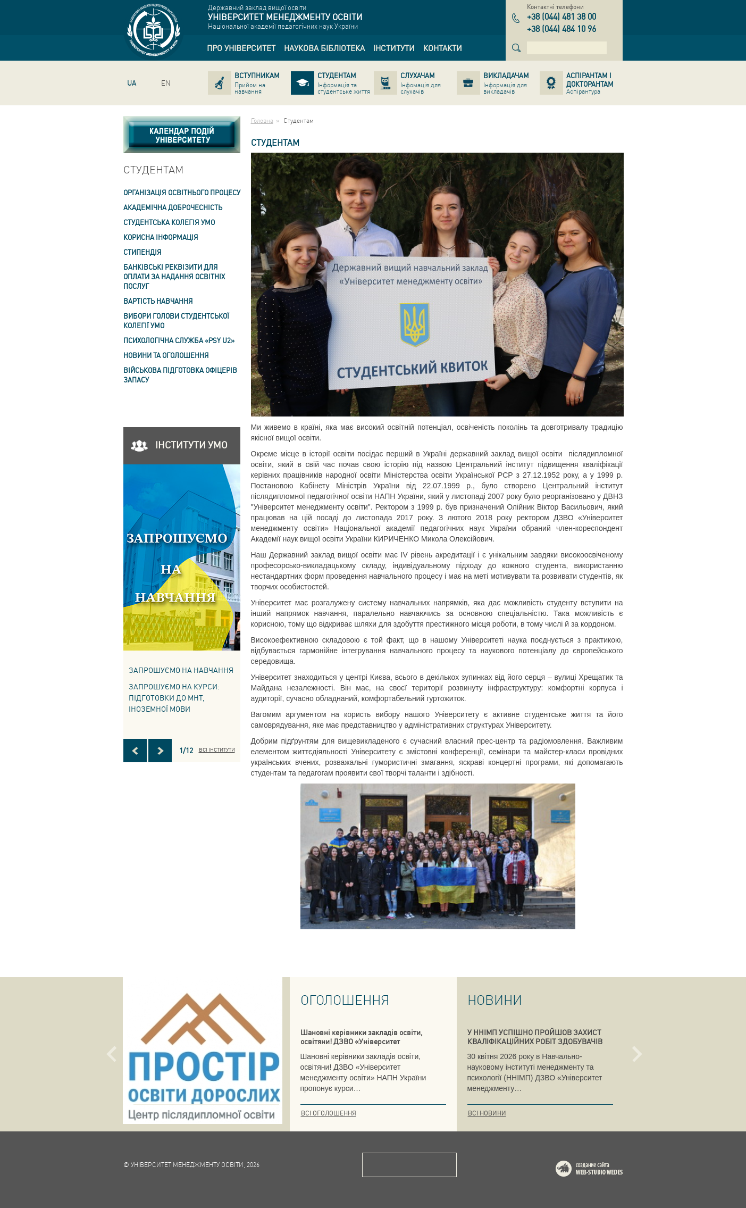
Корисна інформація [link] (160, 236)
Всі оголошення (328, 1113)
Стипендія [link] (142, 251)
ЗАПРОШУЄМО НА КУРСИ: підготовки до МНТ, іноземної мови (174, 697)
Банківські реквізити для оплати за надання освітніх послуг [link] (174, 276)
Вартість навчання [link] (158, 300)
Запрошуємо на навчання (181, 669)
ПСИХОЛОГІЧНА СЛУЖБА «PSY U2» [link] (178, 340)
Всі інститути (217, 749)
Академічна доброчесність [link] (172, 207)
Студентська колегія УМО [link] (169, 222)
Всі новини (487, 1113)
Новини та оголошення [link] (166, 355)
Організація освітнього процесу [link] (181, 192)
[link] (241, 48)
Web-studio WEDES (603, 1170)
